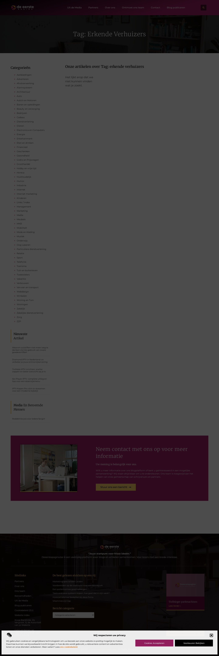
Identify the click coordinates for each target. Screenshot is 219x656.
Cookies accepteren (154, 643)
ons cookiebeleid (68, 647)
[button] (211, 635)
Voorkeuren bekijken (194, 643)
